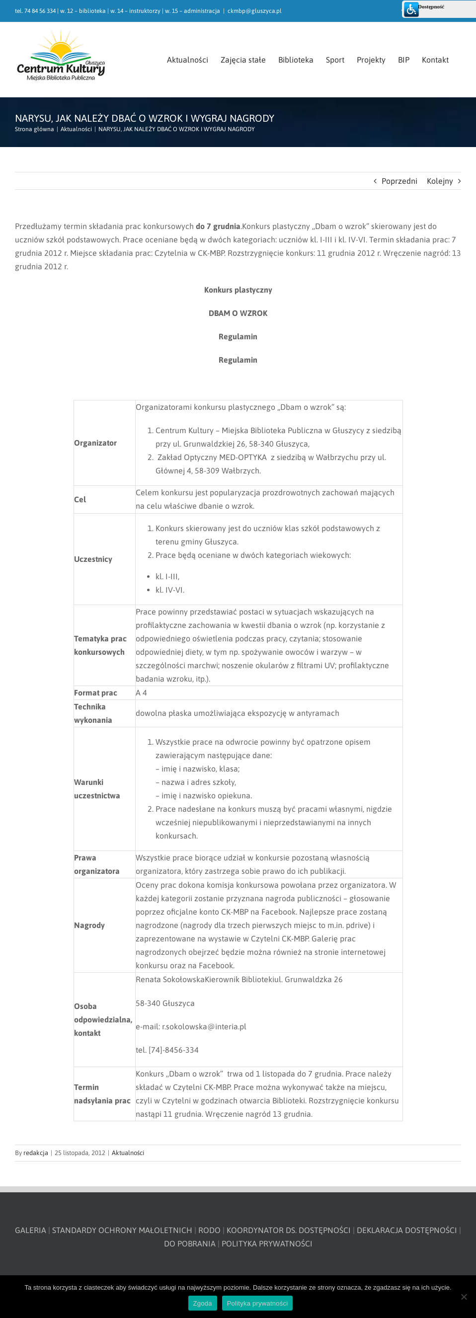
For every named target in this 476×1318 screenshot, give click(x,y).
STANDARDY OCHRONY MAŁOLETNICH (122, 1230)
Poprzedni (399, 180)
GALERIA (30, 1230)
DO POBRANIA (190, 1243)
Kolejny (440, 180)
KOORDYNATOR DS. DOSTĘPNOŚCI (289, 1230)
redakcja (35, 1153)
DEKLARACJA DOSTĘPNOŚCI (407, 1230)
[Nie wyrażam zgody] (464, 1297)
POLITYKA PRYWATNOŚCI (267, 1243)
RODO (209, 1230)
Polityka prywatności (257, 1303)
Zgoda (202, 1303)
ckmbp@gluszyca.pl (255, 10)
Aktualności (128, 1153)
